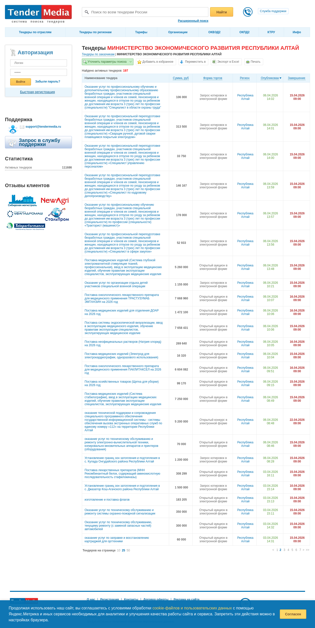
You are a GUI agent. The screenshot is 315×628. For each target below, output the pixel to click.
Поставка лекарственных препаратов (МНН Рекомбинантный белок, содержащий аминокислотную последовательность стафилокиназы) (122, 473)
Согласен (293, 614)
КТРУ (271, 32)
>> (307, 550)
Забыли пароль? (47, 81)
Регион (245, 78)
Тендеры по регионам (95, 32)
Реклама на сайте (186, 599)
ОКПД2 (244, 32)
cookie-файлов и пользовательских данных (192, 608)
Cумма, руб (181, 78)
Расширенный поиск (193, 21)
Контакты (131, 599)
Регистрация (109, 599)
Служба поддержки (273, 11)
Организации (178, 32)
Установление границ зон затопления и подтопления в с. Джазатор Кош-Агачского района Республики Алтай (122, 487)
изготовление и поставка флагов (107, 499)
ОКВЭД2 (214, 32)
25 (123, 550)
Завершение (296, 78)
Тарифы (141, 32)
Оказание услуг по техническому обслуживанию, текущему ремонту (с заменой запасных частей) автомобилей (118, 525)
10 (118, 550)
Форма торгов (212, 78)
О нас (91, 599)
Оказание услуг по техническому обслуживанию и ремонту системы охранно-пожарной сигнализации (120, 511)
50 (128, 550)
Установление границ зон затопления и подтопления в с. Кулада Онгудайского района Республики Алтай (122, 459)
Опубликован (270, 78)
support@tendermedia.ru (43, 126)
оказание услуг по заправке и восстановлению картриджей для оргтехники (117, 539)
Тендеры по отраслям (35, 32)
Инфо (297, 32)
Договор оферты (155, 599)
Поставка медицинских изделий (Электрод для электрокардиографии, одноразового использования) (121, 355)
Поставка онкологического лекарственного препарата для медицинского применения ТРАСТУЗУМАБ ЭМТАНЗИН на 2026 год (122, 298)
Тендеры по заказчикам (98, 54)
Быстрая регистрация (37, 92)
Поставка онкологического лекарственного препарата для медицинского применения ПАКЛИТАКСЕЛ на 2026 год (123, 369)
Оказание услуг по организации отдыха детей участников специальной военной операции (116, 284)
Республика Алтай (245, 97)
